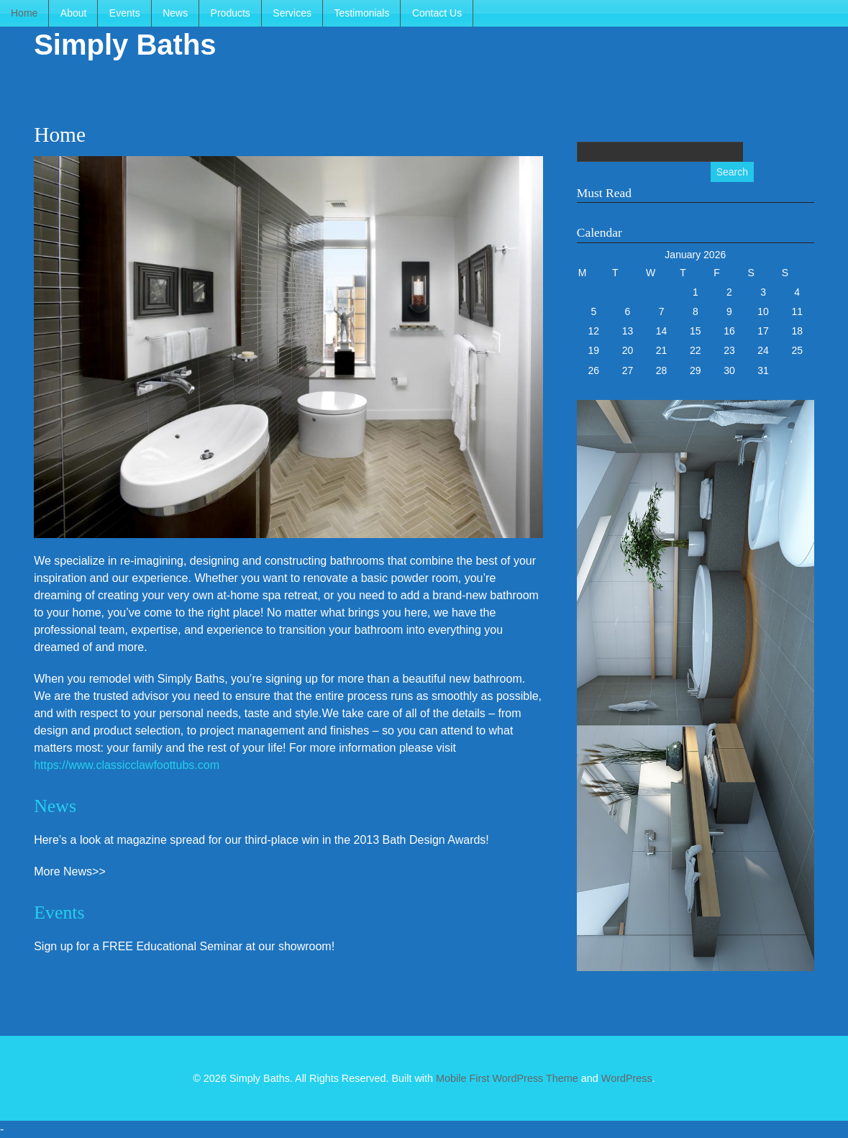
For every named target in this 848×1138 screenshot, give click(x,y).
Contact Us (437, 13)
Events (124, 13)
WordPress (626, 1078)
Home (24, 13)
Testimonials (361, 13)
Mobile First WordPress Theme (507, 1078)
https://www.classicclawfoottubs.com (126, 765)
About (73, 13)
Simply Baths (125, 44)
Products (230, 13)
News (175, 13)
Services (292, 13)
